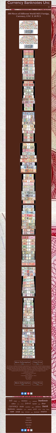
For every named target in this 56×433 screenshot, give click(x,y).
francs (47, 409)
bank (45, 406)
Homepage (28, 417)
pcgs (39, 403)
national (30, 409)
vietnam (27, 412)
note (22, 406)
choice (30, 401)
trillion (22, 403)
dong (44, 409)
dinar (44, 403)
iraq (22, 412)
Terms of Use (28, 424)
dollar (39, 409)
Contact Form (28, 420)
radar (19, 401)
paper (33, 407)
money (24, 400)
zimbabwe (19, 409)
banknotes (11, 409)
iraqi (15, 401)
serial (18, 412)
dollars (38, 407)
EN (27, 427)
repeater (34, 403)
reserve (44, 411)
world (35, 409)
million (13, 403)
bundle (25, 409)
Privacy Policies (28, 422)
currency (13, 406)
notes (32, 412)
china (18, 403)
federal (28, 403)
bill (10, 400)
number (27, 407)
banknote (43, 400)
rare (12, 411)
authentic (35, 401)
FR (29, 427)
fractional (36, 412)
